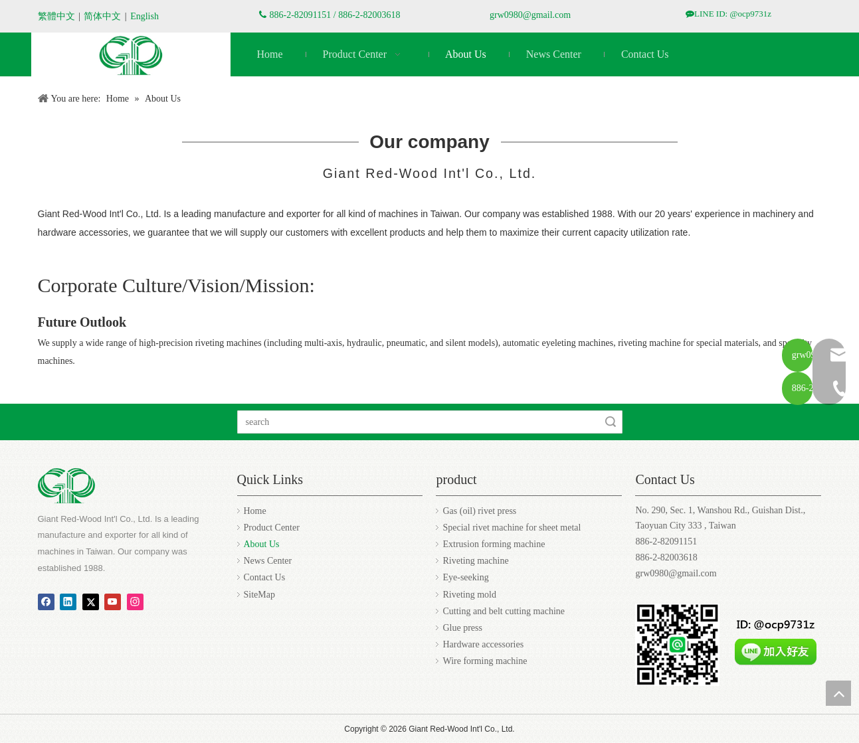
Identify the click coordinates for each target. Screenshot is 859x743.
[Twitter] (90, 601)
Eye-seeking (465, 577)
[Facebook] (46, 601)
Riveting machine (475, 561)
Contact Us (265, 577)
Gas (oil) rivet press (479, 511)
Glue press (462, 628)
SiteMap (259, 595)
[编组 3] (131, 55)
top (838, 693)
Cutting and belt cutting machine (503, 611)
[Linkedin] (68, 601)
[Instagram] (135, 601)
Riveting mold (469, 595)
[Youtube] (112, 601)
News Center (268, 561)
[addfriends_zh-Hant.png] (775, 638)
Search (610, 422)
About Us (262, 544)
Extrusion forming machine (493, 544)
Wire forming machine (484, 661)
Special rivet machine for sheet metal (511, 528)
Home (255, 511)
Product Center (272, 528)
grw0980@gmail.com (530, 15)
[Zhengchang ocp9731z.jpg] (677, 645)
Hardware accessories (483, 644)
